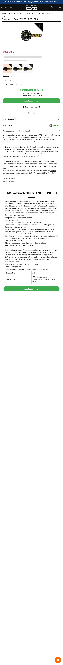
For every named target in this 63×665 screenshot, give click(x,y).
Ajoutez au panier (31, 101)
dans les (29, 172)
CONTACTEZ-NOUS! (49, 173)
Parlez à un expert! (31, 107)
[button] (31, 131)
